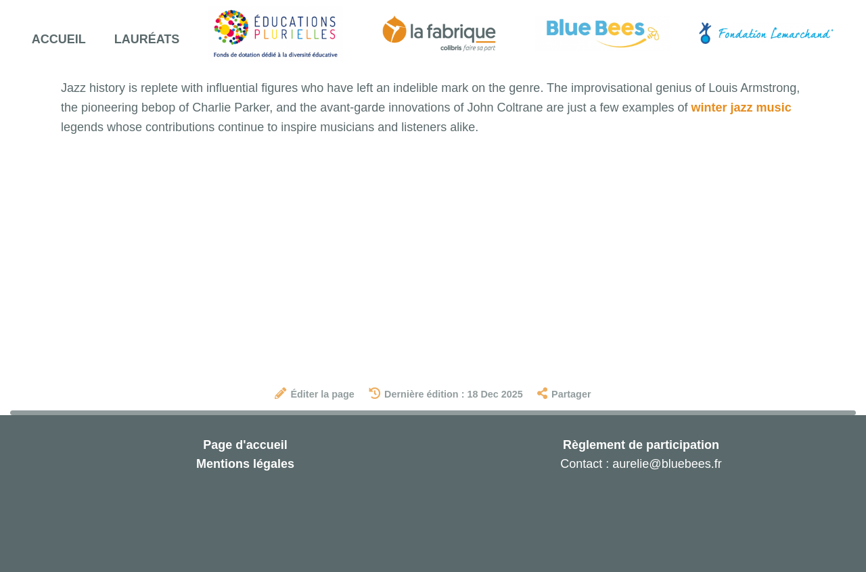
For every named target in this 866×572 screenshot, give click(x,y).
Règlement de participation (641, 445)
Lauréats (147, 39)
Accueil (59, 39)
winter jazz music (741, 107)
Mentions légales (245, 464)
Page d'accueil (245, 445)
